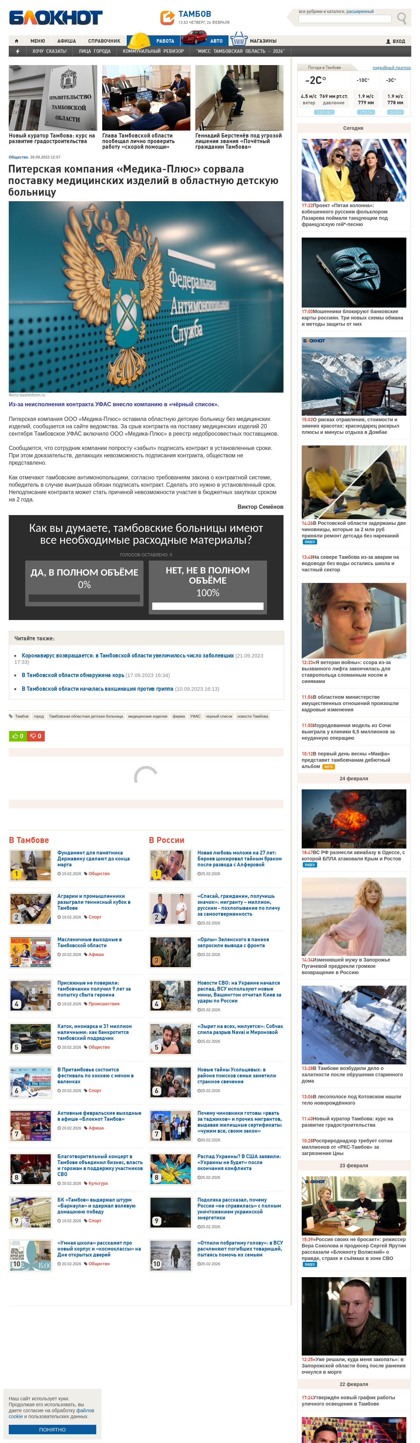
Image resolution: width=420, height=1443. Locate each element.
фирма (179, 716)
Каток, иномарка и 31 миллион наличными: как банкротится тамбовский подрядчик (94, 1032)
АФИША (66, 41)
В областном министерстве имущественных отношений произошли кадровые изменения (350, 703)
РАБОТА (150, 40)
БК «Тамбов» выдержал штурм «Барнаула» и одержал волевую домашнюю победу (96, 1206)
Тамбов (22, 716)
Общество (18, 157)
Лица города (95, 51)
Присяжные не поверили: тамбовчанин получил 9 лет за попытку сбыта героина (94, 989)
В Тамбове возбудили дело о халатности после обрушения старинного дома (352, 1074)
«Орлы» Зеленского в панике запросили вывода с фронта (233, 942)
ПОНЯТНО (52, 1430)
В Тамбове (29, 840)
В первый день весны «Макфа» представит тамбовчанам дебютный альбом (346, 760)
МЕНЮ (37, 41)
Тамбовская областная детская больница (86, 716)
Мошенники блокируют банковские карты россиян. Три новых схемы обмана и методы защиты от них (352, 318)
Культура (98, 1183)
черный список (219, 716)
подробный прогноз (392, 67)
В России (166, 840)
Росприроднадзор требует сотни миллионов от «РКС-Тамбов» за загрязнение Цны (347, 1147)
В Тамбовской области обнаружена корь (73, 674)
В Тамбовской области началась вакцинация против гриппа (98, 688)
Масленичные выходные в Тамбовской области (89, 942)
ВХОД (395, 41)
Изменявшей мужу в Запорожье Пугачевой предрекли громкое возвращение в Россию (346, 966)
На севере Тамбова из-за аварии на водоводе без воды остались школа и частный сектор (350, 563)
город (39, 716)
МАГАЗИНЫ (253, 40)
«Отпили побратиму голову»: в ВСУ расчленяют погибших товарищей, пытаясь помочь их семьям (240, 1249)
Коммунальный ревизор (153, 51)
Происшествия (104, 1003)
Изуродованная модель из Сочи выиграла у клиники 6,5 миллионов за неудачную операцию (348, 732)
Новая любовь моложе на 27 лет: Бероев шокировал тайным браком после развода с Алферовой (239, 859)
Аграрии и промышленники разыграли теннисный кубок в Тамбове (94, 902)
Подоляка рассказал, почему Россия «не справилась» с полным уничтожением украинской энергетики (239, 1209)
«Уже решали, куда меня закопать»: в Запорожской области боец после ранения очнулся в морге (354, 1366)
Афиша (96, 954)
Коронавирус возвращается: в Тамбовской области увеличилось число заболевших (128, 655)
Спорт (95, 917)
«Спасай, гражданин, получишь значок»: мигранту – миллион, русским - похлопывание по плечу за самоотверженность (238, 905)
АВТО (202, 40)
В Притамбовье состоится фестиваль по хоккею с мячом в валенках (95, 1076)
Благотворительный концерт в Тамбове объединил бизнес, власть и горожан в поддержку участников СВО (100, 1165)
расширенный (360, 11)
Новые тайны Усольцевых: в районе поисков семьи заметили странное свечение (236, 1076)
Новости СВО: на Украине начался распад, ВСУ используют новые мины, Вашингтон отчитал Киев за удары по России (239, 992)
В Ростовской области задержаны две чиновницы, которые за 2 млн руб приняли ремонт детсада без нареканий (354, 529)
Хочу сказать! (49, 51)
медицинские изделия (147, 716)
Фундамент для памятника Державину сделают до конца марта (93, 859)
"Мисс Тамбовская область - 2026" (240, 51)
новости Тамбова (252, 716)
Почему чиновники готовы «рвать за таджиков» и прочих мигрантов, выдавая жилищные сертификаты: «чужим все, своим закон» (239, 1122)
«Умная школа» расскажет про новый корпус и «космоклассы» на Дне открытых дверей (99, 1249)
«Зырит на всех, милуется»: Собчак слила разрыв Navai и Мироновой (240, 1029)
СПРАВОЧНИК (104, 41)
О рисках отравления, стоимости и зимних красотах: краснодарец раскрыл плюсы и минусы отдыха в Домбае (350, 426)
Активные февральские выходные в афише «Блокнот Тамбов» (99, 1116)
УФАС (195, 716)
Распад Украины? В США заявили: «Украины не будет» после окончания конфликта (239, 1162)
